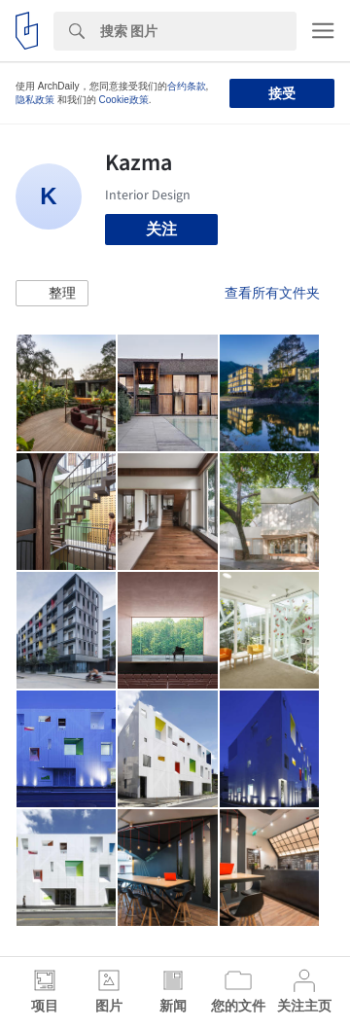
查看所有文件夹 (272, 293)
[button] (52, 293)
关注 (161, 229)
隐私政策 (35, 99)
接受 (282, 93)
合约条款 (186, 86)
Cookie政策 (124, 99)
